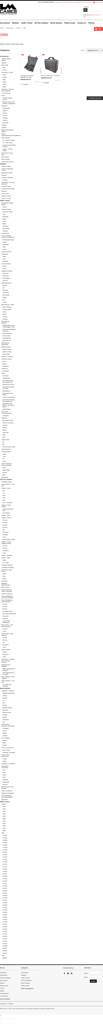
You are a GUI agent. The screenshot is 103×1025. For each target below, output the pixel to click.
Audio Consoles (6, 209)
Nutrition (4, 191)
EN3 (4, 495)
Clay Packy (6, 295)
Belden (2, 991)
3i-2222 (5, 886)
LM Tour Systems (41, 23)
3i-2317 (5, 888)
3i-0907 (5, 842)
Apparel (3, 63)
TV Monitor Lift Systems (7, 685)
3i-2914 (5, 907)
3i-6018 (5, 953)
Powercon (6, 532)
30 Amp (5, 525)
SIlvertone (6, 719)
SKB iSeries (3, 975)
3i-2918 (5, 910)
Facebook (64, 973)
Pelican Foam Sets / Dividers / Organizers (9, 102)
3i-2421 (5, 893)
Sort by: (83, 50)
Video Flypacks (6, 449)
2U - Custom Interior (9, 140)
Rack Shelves (5, 159)
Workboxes (4, 477)
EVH (4, 703)
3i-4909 (5, 946)
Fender (5, 705)
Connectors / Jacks (7, 72)
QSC (4, 435)
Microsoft (5, 261)
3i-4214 (5, 936)
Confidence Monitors (7, 567)
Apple (4, 256)
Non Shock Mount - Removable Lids (8, 381)
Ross (4, 475)
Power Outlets (5, 649)
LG (3, 459)
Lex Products (4, 996)
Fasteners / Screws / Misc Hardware (7, 90)
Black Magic (6, 470)
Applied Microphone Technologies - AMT (9, 326)
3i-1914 (5, 871)
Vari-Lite (5, 280)
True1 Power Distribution (6, 621)
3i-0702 (5, 835)
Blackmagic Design (8, 240)
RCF (4, 437)
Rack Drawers (5, 138)
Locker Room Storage (8, 189)
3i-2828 (5, 905)
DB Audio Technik (8, 420)
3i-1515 (5, 857)
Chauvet (5, 290)
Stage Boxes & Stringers (6, 665)
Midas (4, 224)
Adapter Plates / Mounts (6, 59)
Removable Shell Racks (8, 394)
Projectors (4, 368)
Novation (5, 779)
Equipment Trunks (7, 173)
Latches (5, 120)
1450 (4, 811)
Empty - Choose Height (7, 149)
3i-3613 (5, 927)
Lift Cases (4, 581)
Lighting (3, 127)
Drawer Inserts (7, 349)
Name (86, 973)
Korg (4, 772)
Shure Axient (6, 336)
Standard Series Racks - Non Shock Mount (8, 405)
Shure (4, 268)
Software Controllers (7, 793)
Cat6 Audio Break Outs (8, 509)
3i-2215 (5, 881)
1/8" (4, 493)
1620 (4, 823)
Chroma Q (6, 292)
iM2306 (5, 958)
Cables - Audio (5, 488)
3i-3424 (5, 924)
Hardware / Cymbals (9, 752)
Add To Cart (99, 29)
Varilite (5, 302)
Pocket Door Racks (8, 384)
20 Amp (5, 522)
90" (4, 442)
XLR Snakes (6, 513)
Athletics (15, 23)
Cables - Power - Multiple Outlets (6, 542)
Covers (5, 77)
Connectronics (4, 993)
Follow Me (6, 276)
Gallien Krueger (7, 707)
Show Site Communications (6, 412)
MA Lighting (6, 278)
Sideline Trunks (6, 196)
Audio (4, 75)
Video (4, 87)
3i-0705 (5, 838)
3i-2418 (5, 890)
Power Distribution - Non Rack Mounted (7, 596)
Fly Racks (6, 376)
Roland (5, 472)
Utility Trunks (5, 439)
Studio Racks (7, 409)
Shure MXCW (7, 338)
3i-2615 (5, 898)
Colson (2, 988)
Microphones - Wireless (5, 322)
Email (86, 977)
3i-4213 (5, 934)
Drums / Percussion (7, 747)
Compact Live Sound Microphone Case (27, 76)
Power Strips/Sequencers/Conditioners (8, 134)
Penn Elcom (3, 980)
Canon (5, 242)
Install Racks (6, 378)
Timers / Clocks (6, 198)
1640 (4, 828)
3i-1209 (5, 850)
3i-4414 (5, 941)
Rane (4, 743)
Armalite (5, 180)
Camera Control (6, 252)
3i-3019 (5, 917)
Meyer (4, 430)
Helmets (4, 175)
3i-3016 (5, 914)
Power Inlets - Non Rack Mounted (7, 625)
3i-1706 (5, 862)
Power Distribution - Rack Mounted (7, 600)
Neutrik (2, 983)
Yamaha (5, 231)
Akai (4, 770)
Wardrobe (4, 799)
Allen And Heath (7, 212)
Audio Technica (7, 307)
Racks (3, 373)
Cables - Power (6, 518)
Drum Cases (6, 750)
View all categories (27, 988)
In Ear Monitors (6, 264)
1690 (4, 830)
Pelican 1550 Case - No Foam (50, 75)
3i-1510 (5, 854)
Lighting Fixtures (6, 283)
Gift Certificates (68, 2)
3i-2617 (5, 900)
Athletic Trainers (6, 166)
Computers (4, 254)
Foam (3, 95)
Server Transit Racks (9, 397)
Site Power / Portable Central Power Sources (7, 660)
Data (4, 67)
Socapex (5, 534)
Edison (5, 82)
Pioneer (5, 740)
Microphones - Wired (7, 304)
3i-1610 (5, 859)
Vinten (4, 249)
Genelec (5, 425)
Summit (5, 735)
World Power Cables (9, 539)
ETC (4, 300)
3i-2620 (5, 902)
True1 (4, 537)
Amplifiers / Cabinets (7, 691)
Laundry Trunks (6, 186)
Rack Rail (5, 123)
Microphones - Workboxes (5, 343)
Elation (5, 297)
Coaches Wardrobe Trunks (7, 169)
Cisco (4, 259)
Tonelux (5, 316)
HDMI (4, 560)
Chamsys (5, 273)
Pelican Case (4, 985)
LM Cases (3, 972)
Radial (4, 733)
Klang (4, 266)
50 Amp (5, 527)
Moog (4, 775)
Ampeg (5, 695)
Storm (3, 955)
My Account (59, 2)
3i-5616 (5, 951)
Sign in (77, 2)
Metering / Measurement (5, 584)
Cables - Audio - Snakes (6, 505)
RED (4, 247)
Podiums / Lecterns (7, 356)
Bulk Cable (4, 65)
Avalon (5, 731)
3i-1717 (5, 866)
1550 (4, 816)
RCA (4, 498)
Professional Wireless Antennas (9, 330)
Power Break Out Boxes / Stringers (6, 590)
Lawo (4, 221)
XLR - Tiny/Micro (8, 502)
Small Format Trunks (9, 447)
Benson (5, 698)
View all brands (5, 999)
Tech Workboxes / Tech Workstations (7, 796)
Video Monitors (6, 451)
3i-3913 (5, 931)
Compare (25, 84)
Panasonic (6, 244)
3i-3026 (5, 922)
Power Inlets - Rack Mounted (7, 634)
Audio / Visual (26, 23)
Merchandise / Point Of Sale (7, 787)
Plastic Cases (69, 23)
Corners (5, 115)
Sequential (6, 782)
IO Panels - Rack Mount (6, 570)
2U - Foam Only (7, 142)
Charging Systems (7, 565)
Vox (4, 722)
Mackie (5, 427)
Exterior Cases (7, 352)
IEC (4, 530)
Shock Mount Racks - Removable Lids (9, 400)
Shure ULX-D (7, 340)
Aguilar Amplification (9, 693)
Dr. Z (4, 700)
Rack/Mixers (6, 391)
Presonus (5, 226)
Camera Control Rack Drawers (9, 145)
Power (4, 70)
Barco (4, 361)
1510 (4, 814)
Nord (4, 777)
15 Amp (5, 520)
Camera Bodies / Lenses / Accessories (7, 236)
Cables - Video (5, 558)
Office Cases (5, 587)
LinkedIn (71, 973)
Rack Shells (6, 354)
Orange (5, 715)
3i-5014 (5, 948)
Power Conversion (7, 594)
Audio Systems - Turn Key (8, 485)
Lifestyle (4, 125)
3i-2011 (5, 874)
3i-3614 (5, 929)
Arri (4, 288)
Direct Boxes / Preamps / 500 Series (8, 725)
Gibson (5, 761)
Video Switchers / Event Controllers (6, 464)
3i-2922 (5, 912)
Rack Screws (7, 93)
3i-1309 (5, 852)
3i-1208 (5, 847)
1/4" (4, 490)
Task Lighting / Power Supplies (8, 677)
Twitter (68, 973)
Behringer (5, 216)
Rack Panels (5, 157)
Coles (4, 312)
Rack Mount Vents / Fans (7, 153)
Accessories (5, 23)
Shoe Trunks (5, 193)
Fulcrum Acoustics (8, 423)
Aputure (5, 285)
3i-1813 (5, 869)
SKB (2, 833)
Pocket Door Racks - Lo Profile (9, 387)
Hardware (4, 106)
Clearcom (5, 415)
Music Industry (56, 23)
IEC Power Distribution (9, 613)
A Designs (6, 728)
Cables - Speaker (6, 555)
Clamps (5, 113)
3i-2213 (5, 878)
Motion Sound (7, 712)
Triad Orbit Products (7, 162)
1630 (4, 826)
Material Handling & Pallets (7, 130)
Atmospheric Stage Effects (7, 203)
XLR (4, 500)
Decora (5, 652)
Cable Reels (5, 233)
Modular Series (6, 347)
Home (1, 28)
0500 (4, 806)
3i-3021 (5, 919)
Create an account (86, 2)
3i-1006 (5, 845)
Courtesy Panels (8, 611)
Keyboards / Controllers (5, 766)
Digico (4, 219)
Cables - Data (5, 515)
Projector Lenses (6, 359)
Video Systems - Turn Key (8, 681)
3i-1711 (5, 864)
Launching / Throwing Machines (8, 183)
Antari (4, 207)
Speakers (4, 418)
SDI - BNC (6, 562)
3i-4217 (5, 939)
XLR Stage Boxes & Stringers (9, 673)
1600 (4, 818)
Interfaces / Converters (8, 763)
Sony (4, 461)
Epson (4, 364)
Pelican (18, 28)
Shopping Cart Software (39, 1008)
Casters (5, 110)
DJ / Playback (5, 738)
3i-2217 (5, 883)
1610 (4, 821)
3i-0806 (5, 840)
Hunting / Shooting (7, 177)
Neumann (5, 432)
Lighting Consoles (6, 271)
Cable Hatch (6, 108)
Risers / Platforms (6, 791)
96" (4, 444)
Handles (5, 118)
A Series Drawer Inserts (7, 98)
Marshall (5, 710)
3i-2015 (5, 876)
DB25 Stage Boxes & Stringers (9, 669)
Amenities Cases (6, 482)
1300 (4, 809)
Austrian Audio (7, 309)
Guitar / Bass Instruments (5, 755)
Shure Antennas (7, 333)
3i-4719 (5, 943)
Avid (4, 214)
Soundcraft (6, 228)
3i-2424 (5, 895)
